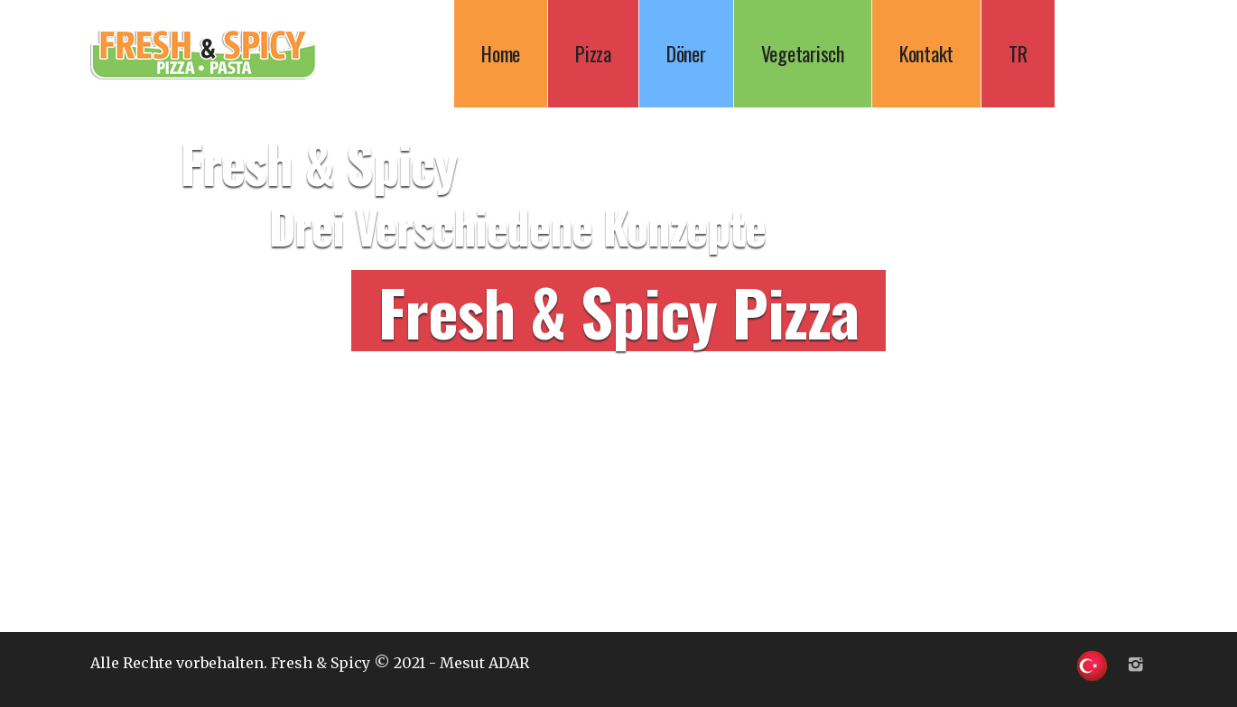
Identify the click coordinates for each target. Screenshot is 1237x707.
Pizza (593, 53)
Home (500, 53)
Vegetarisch (802, 53)
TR (1018, 53)
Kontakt (926, 53)
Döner (686, 53)
